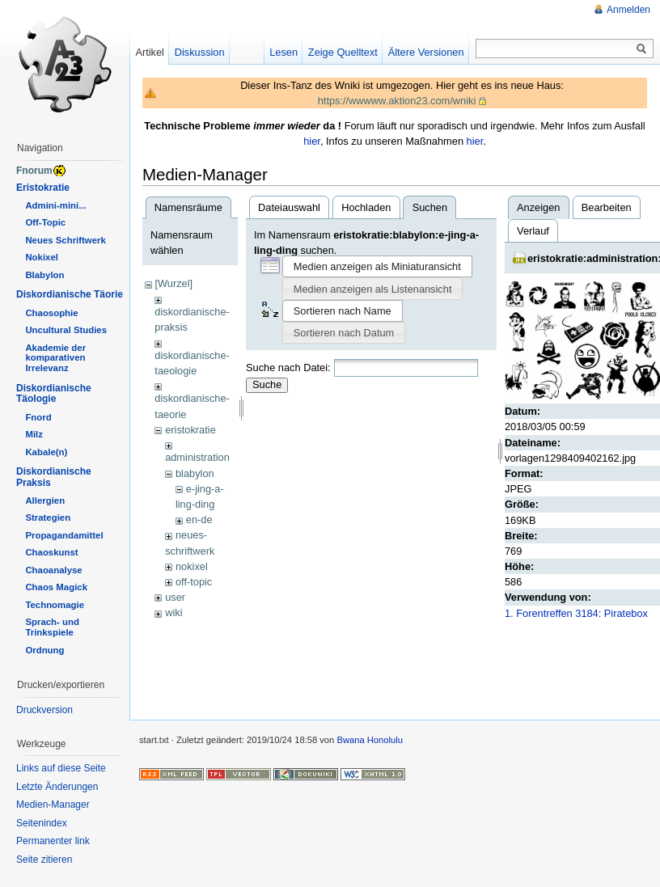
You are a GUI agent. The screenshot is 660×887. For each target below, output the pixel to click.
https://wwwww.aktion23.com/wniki (397, 101)
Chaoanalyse (53, 570)
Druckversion (44, 710)
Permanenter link (53, 841)
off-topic (194, 582)
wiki (173, 612)
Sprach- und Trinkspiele (51, 627)
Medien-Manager (53, 804)
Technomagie (54, 605)
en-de (199, 519)
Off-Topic (45, 222)
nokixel (192, 566)
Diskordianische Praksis (53, 477)
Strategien (47, 517)
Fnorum (34, 170)
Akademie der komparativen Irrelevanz (55, 358)
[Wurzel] (173, 283)
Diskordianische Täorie (69, 294)
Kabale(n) (46, 452)
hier (311, 141)
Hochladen (366, 207)
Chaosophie (51, 313)
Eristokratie (43, 187)
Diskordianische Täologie (53, 393)
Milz (34, 434)
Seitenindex (41, 823)
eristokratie (190, 430)
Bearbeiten (607, 207)
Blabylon (44, 275)
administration (197, 457)
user (175, 597)
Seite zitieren (44, 859)
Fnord (38, 417)
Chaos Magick (56, 587)
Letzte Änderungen (57, 786)
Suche (266, 384)
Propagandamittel (64, 535)
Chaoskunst (51, 552)
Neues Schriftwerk (65, 240)
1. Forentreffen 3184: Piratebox (576, 613)
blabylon (195, 473)
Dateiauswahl (289, 207)
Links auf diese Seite (61, 768)
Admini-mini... (55, 205)
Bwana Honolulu (369, 740)
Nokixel (41, 257)
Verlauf (533, 231)
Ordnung (44, 650)
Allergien (45, 500)
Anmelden (628, 9)
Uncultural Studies (66, 330)
